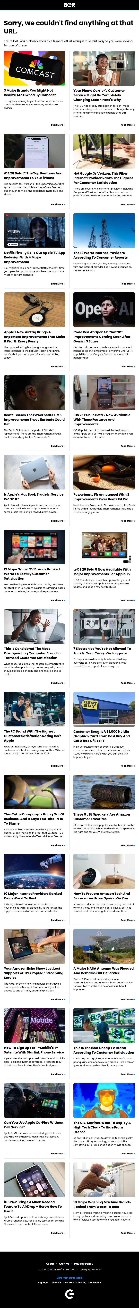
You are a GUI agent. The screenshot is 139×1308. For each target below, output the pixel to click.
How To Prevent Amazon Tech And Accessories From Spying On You (101, 896)
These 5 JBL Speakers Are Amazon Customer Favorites (101, 816)
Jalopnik (56, 1282)
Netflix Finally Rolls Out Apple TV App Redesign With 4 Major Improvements (34, 257)
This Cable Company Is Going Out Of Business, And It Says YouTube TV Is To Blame (34, 819)
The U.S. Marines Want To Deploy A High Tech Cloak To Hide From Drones (102, 1127)
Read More (57, 125)
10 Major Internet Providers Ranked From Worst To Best (33, 896)
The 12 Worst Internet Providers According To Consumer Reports (100, 255)
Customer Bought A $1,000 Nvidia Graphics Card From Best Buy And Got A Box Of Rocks (101, 736)
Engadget (43, 1282)
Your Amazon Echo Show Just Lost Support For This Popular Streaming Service (33, 973)
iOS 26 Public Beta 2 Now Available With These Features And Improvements (101, 419)
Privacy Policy (83, 1263)
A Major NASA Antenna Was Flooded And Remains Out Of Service (103, 970)
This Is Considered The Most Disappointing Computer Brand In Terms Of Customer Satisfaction (32, 653)
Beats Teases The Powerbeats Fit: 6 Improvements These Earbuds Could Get (34, 419)
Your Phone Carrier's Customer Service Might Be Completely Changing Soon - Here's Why (99, 95)
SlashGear (95, 1282)
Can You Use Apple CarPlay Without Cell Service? (33, 1124)
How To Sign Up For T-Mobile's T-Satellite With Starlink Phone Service (34, 1050)
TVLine (68, 1282)
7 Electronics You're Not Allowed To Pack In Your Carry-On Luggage (102, 651)
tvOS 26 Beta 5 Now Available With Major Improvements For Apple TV (102, 571)
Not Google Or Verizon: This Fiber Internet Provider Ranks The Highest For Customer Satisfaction (103, 178)
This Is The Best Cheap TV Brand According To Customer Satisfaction (103, 1050)
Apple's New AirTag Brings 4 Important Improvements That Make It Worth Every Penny (34, 336)
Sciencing (80, 1282)
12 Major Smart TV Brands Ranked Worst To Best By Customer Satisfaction (32, 574)
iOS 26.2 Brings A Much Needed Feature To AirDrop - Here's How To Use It (33, 1206)
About (50, 1263)
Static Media (53, 1270)
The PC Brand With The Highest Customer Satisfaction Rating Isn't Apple (32, 736)
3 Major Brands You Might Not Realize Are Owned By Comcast (30, 92)
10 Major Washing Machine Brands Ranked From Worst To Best (102, 1204)
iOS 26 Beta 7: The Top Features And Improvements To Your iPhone (33, 175)
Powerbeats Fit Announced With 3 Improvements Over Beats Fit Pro (101, 496)
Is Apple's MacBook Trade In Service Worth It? (33, 496)
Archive (64, 1263)
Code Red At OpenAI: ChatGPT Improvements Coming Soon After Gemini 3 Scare (101, 336)
